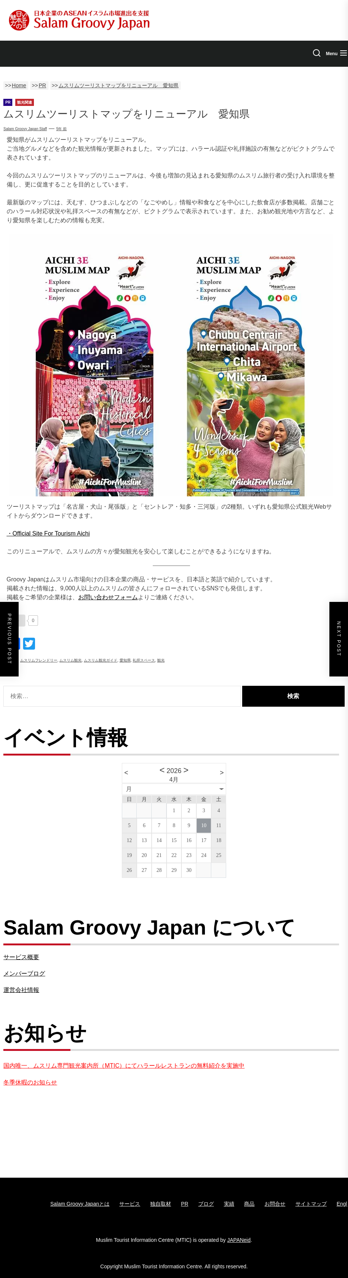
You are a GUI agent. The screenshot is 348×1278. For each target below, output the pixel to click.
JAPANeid (239, 1240)
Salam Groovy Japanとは (80, 1204)
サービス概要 (21, 957)
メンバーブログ (24, 973)
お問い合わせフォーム (108, 597)
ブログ (206, 1204)
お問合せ (275, 1204)
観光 (161, 660)
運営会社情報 (21, 990)
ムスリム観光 (70, 660)
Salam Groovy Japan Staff (25, 129)
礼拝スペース (144, 660)
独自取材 (160, 1204)
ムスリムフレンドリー (38, 660)
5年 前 (61, 129)
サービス (129, 1204)
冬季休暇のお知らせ (30, 1082)
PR (184, 1204)
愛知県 (125, 660)
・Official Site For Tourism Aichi (48, 533)
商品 (249, 1204)
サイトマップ (311, 1204)
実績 (229, 1204)
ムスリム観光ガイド (100, 660)
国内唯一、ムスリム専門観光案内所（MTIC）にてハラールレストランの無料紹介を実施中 (123, 1065)
